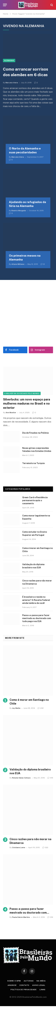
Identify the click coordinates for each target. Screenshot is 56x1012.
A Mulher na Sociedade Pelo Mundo (21, 393)
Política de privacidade (24, 990)
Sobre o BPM (14, 981)
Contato (24, 985)
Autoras (29, 981)
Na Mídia (41, 981)
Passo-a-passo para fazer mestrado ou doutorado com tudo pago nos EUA (36, 618)
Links (42, 990)
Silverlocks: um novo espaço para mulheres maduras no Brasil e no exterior (26, 403)
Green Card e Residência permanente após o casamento (35, 500)
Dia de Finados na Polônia (35, 433)
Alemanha (9, 60)
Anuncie (12, 985)
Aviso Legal (38, 985)
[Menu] (5, 5)
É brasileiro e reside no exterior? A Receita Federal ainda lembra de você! (36, 600)
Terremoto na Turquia (33, 463)
